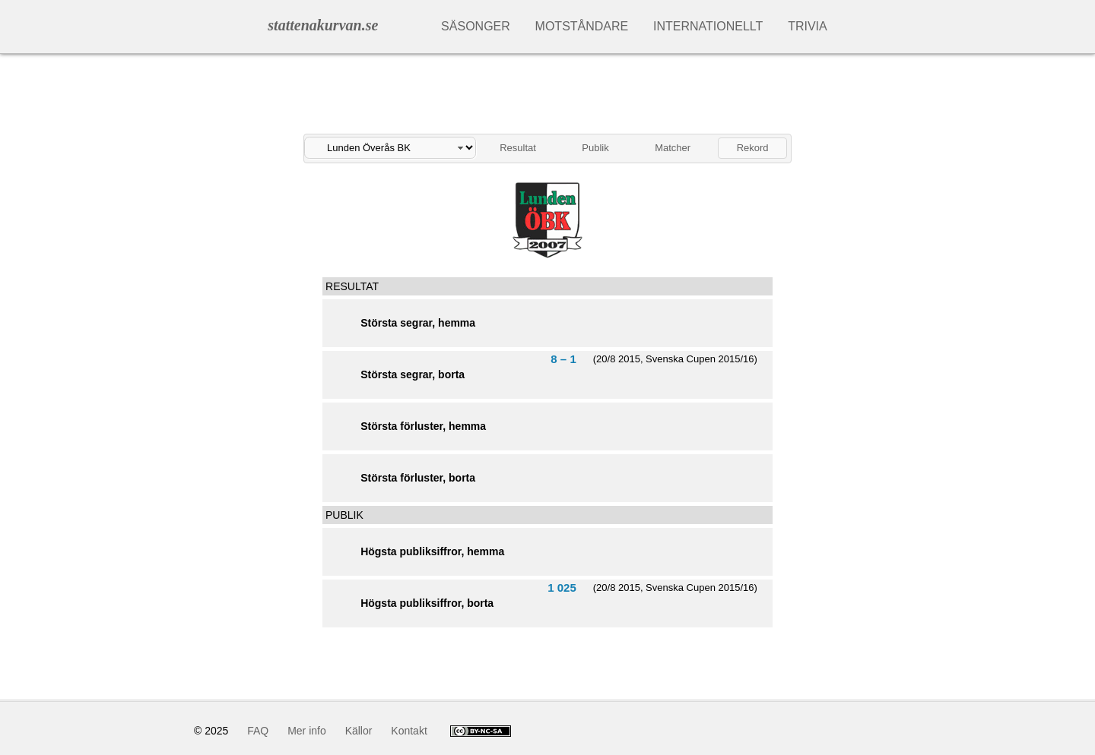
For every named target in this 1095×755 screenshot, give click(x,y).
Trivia (807, 26)
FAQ (257, 731)
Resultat (518, 147)
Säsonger (475, 26)
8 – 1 (563, 358)
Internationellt (708, 26)
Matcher (672, 147)
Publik (595, 147)
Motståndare (582, 26)
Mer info (306, 731)
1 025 (562, 587)
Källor (359, 731)
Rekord (753, 147)
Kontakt (409, 731)
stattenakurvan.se (323, 25)
